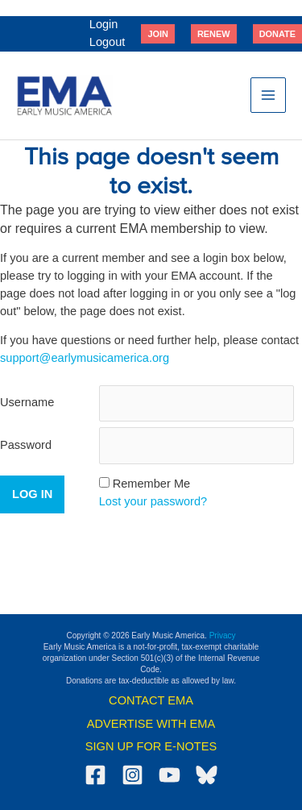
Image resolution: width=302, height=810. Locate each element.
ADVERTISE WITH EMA (151, 723)
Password (26, 444)
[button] (158, 34)
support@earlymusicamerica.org (84, 357)
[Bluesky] (206, 775)
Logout (107, 41)
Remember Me (151, 483)
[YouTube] (169, 775)
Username (27, 402)
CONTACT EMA (151, 700)
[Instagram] (132, 775)
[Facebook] (95, 775)
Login (103, 24)
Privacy (222, 635)
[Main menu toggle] (268, 95)
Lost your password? (153, 501)
